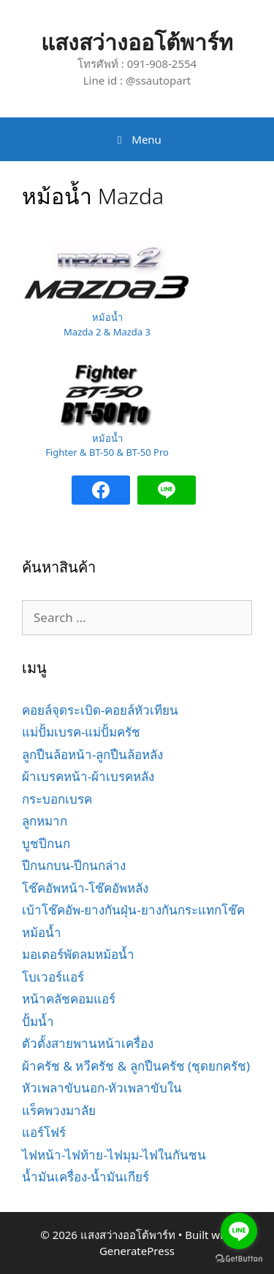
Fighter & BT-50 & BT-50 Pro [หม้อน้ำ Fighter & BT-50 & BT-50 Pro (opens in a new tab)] (107, 452)
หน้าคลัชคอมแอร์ (68, 998)
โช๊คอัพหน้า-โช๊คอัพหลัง (85, 887)
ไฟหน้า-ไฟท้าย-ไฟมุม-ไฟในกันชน (114, 1154)
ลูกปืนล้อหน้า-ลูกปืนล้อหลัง (92, 754)
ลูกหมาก (44, 820)
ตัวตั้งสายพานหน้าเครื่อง (87, 1043)
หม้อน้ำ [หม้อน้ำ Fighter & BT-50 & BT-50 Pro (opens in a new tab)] (107, 438)
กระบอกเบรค (57, 799)
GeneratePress (137, 1250)
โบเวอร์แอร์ (53, 976)
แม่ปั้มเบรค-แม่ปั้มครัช (81, 731)
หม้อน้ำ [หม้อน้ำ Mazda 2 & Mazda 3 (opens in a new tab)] (107, 317)
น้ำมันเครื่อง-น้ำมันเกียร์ (85, 1176)
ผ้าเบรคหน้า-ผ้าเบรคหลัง (88, 776)
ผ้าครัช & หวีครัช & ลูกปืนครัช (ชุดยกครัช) (136, 1065)
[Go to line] (239, 1231)
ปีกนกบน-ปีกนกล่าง (74, 865)
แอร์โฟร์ (44, 1132)
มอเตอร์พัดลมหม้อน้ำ (78, 954)
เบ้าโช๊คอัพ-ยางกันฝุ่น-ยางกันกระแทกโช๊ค (133, 909)
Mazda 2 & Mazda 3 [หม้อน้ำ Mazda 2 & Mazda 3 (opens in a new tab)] (107, 331)
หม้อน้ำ (41, 932)
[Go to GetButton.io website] (239, 1259)
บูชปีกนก (46, 843)
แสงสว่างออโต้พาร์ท (137, 42)
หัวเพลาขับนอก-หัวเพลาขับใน (102, 1087)
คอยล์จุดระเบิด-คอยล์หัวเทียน (100, 710)
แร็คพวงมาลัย (59, 1110)
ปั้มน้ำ (38, 1021)
